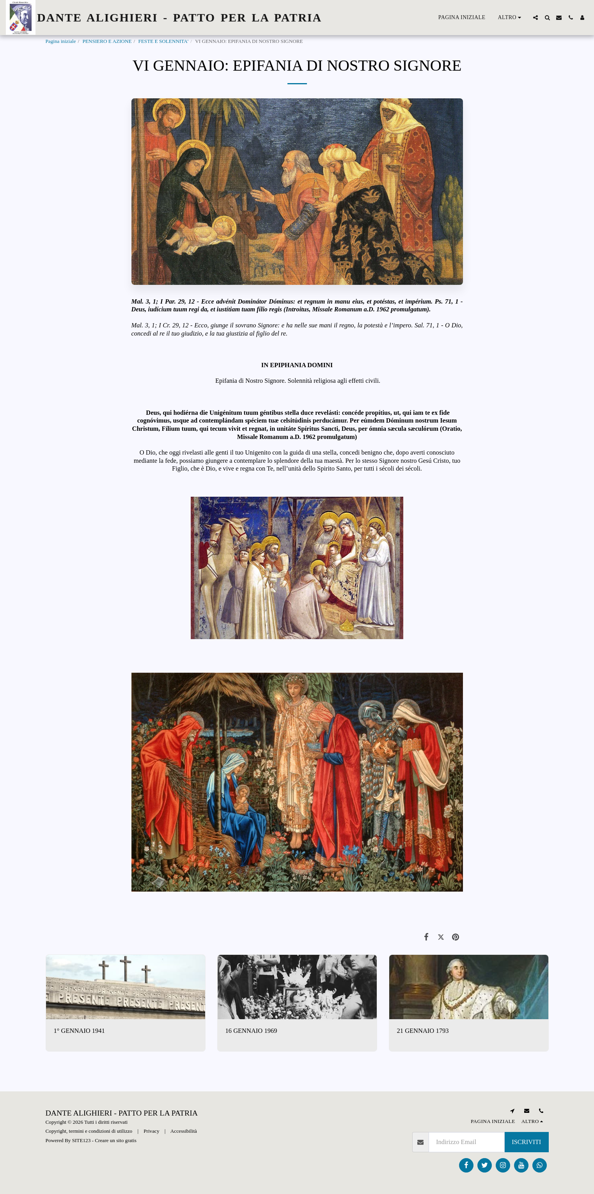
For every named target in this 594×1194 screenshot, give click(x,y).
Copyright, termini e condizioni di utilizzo (89, 1131)
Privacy (151, 1131)
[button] (535, 17)
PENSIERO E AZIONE (106, 41)
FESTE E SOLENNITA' (163, 41)
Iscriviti (526, 1142)
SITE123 (81, 1140)
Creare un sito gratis (116, 1140)
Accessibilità (183, 1131)
